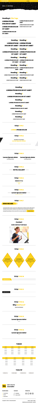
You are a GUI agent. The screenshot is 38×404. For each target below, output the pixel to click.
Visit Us (4, 395)
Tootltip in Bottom (23, 373)
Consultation (5, 394)
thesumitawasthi (13, 401)
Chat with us (5, 397)
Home (3, 6)
